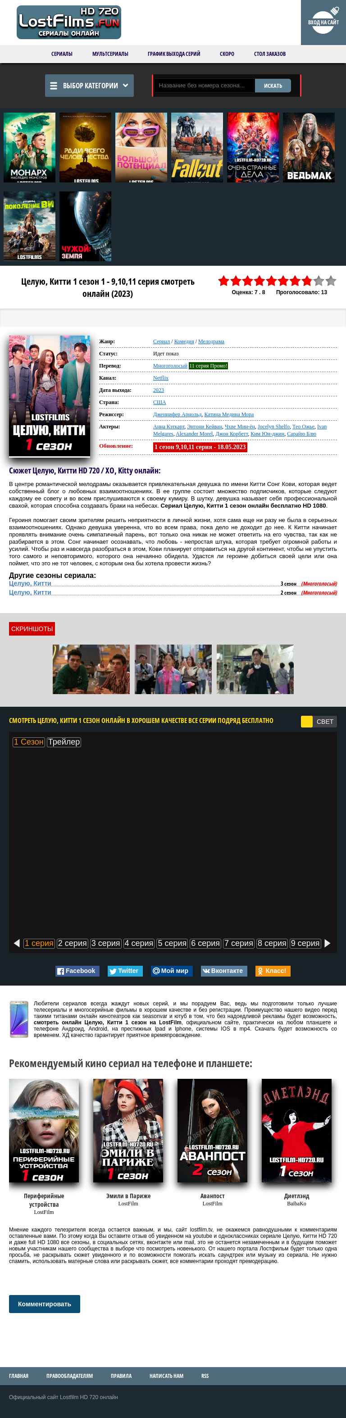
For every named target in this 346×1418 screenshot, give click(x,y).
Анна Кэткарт (168, 426)
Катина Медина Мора (229, 414)
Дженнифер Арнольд (177, 414)
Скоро (227, 54)
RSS (205, 1376)
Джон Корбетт (231, 434)
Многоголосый (170, 366)
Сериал (161, 341)
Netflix (160, 378)
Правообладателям (69, 1376)
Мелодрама (211, 341)
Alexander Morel (194, 434)
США (159, 402)
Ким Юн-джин (267, 434)
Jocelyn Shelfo (274, 426)
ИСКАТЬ (273, 86)
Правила (121, 1376)
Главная (18, 1376)
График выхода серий (174, 54)
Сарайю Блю (301, 434)
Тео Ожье (303, 426)
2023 (158, 390)
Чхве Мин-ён (240, 426)
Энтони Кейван (204, 426)
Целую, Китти (30, 583)
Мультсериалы (110, 54)
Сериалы (62, 54)
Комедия (184, 341)
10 (331, 281)
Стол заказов (270, 54)
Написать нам (166, 1376)
